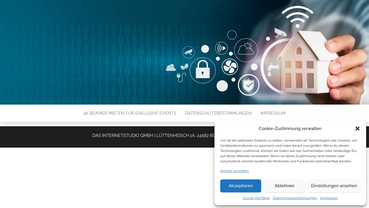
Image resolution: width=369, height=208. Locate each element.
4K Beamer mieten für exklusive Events (129, 113)
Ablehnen (284, 185)
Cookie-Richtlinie (256, 198)
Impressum (329, 198)
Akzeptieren (241, 185)
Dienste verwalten (234, 171)
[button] (357, 128)
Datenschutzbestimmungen (295, 198)
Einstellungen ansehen (334, 185)
